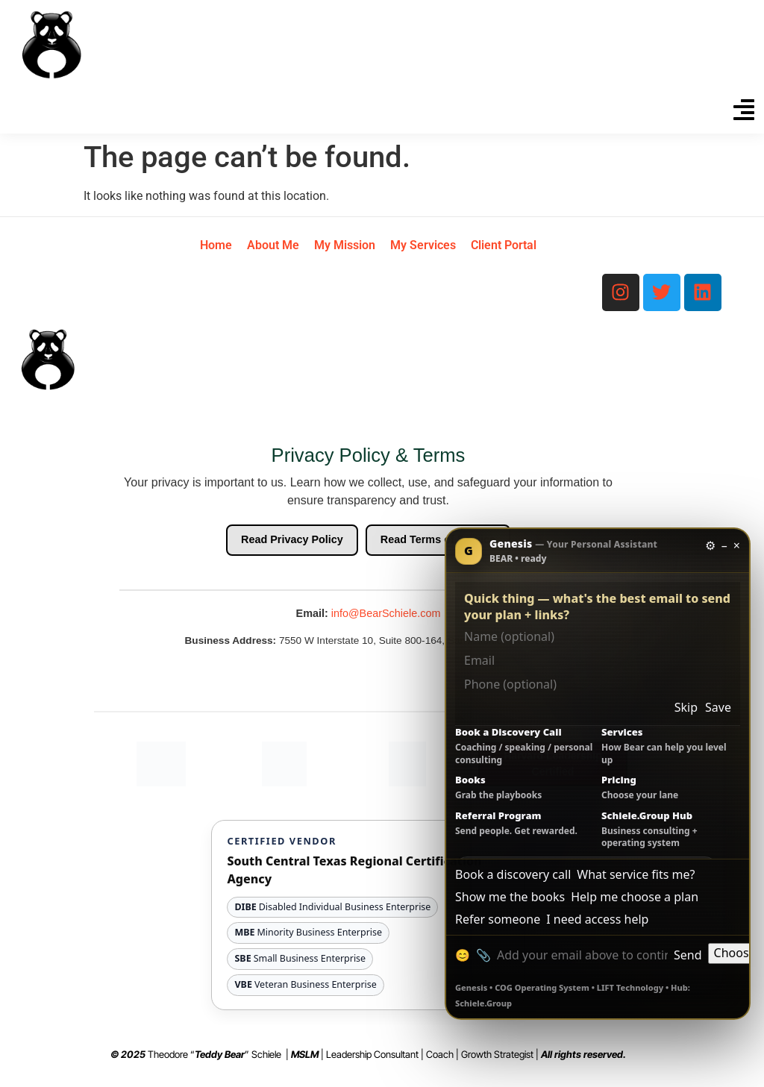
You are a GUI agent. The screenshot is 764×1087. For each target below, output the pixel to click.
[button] (744, 112)
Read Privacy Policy (292, 539)
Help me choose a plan (634, 897)
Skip (686, 707)
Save (718, 707)
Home (216, 245)
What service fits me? (636, 875)
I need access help (597, 919)
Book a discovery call (513, 875)
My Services (423, 245)
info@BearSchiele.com (386, 613)
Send (688, 955)
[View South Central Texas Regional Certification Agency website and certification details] (368, 914)
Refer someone (497, 919)
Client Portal (503, 245)
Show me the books (510, 897)
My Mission (344, 245)
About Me (273, 245)
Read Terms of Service (438, 539)
